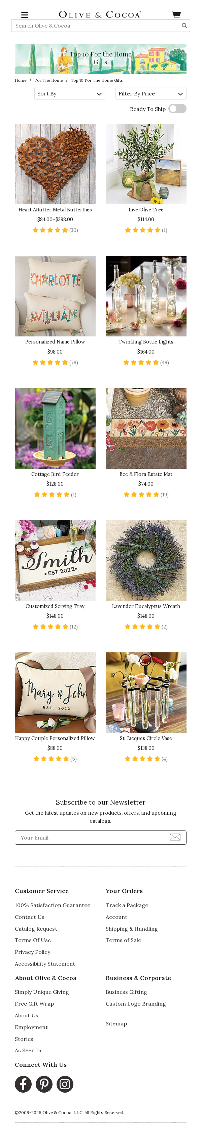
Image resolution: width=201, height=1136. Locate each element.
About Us (26, 1015)
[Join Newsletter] (175, 836)
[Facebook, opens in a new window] (23, 1084)
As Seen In (28, 1050)
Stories (24, 1039)
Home (21, 80)
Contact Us (29, 917)
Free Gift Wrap (34, 1003)
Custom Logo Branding (136, 1003)
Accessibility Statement (45, 963)
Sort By (69, 93)
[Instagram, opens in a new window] (65, 1084)
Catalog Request (36, 928)
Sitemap (116, 1023)
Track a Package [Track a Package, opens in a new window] (127, 905)
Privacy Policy (32, 951)
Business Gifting (126, 991)
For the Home (48, 80)
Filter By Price (151, 93)
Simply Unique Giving (42, 991)
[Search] (184, 32)
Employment (31, 1027)
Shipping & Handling (132, 928)
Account (116, 917)
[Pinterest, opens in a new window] (44, 1084)
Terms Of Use (33, 940)
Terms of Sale (123, 940)
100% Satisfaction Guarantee (52, 905)
